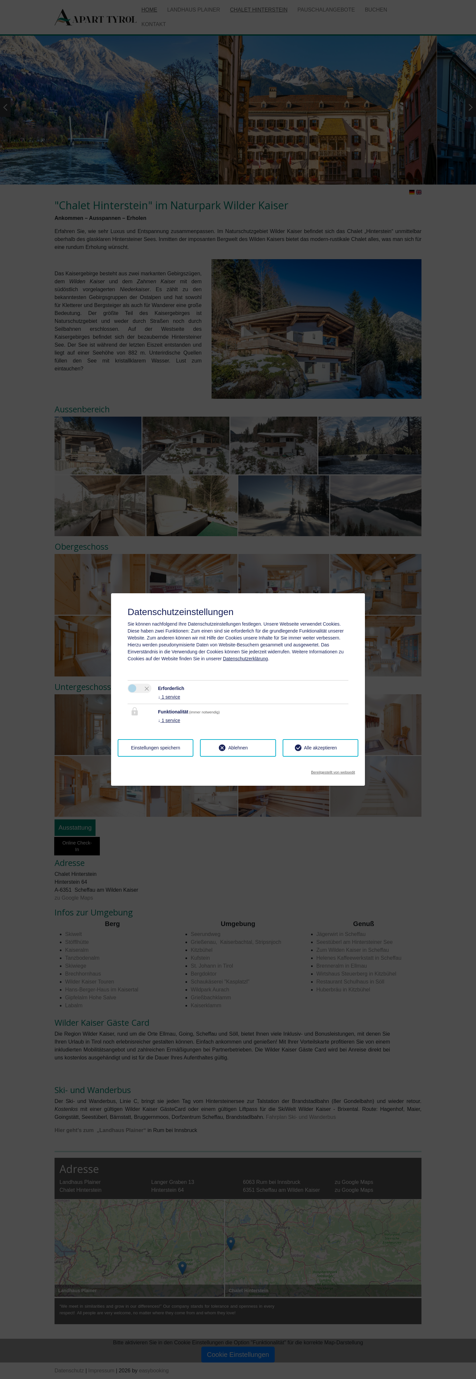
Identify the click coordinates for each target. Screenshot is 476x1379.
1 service (169, 697)
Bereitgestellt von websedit (333, 770)
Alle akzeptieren (320, 747)
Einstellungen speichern (155, 747)
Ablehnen (238, 747)
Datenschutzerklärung (245, 658)
